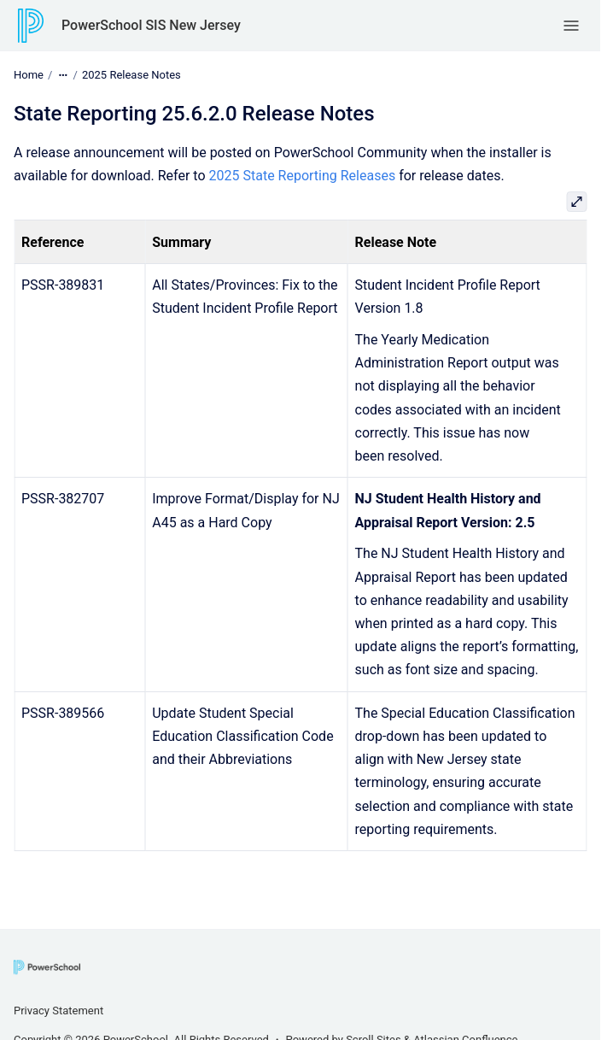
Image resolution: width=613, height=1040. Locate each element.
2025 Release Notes (131, 74)
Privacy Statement (58, 1010)
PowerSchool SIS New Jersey (151, 25)
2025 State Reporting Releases (302, 175)
